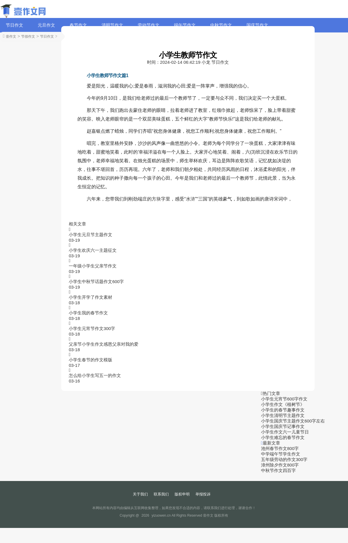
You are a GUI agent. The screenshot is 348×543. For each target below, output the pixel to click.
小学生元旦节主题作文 (90, 234)
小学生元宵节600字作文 (284, 398)
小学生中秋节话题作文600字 (96, 281)
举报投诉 (203, 494)
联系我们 (161, 494)
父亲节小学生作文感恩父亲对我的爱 (103, 344)
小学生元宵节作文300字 (92, 328)
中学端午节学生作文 (280, 453)
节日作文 (14, 25)
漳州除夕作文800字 (280, 464)
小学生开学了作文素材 (90, 297)
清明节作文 (112, 25)
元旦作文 (46, 25)
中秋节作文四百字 (278, 470)
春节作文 (78, 25)
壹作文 (11, 36)
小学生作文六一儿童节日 (285, 431)
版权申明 (182, 494)
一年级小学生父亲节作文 (93, 265)
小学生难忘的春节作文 (282, 437)
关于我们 (140, 494)
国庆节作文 (257, 25)
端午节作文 (185, 25)
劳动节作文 (149, 25)
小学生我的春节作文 (88, 312)
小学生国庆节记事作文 (282, 426)
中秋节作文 (221, 25)
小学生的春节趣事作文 (282, 409)
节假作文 (28, 36)
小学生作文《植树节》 (282, 404)
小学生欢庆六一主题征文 (93, 250)
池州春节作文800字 (280, 448)
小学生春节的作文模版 (90, 359)
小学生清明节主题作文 (282, 415)
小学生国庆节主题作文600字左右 (293, 420)
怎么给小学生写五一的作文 (95, 375)
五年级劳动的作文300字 (284, 459)
